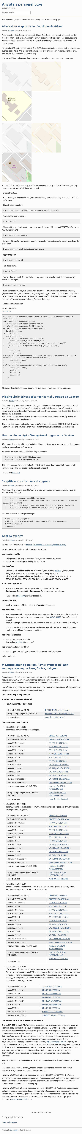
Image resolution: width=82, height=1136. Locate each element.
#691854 (16, 472)
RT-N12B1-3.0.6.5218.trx (59, 913)
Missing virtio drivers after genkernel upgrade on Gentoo (40, 396)
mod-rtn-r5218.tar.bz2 (58, 959)
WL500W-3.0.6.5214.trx (58, 852)
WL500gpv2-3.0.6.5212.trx (60, 768)
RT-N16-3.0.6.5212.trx (58, 761)
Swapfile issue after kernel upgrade (26, 481)
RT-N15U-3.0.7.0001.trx (51, 1004)
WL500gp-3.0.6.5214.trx (59, 844)
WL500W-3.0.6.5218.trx (58, 931)
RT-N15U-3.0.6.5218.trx (58, 917)
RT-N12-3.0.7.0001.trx (51, 997)
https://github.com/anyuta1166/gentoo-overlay (46, 545)
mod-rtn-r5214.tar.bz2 (58, 879)
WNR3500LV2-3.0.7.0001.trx (53, 1015)
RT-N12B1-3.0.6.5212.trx (59, 754)
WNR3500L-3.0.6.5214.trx (59, 859)
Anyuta (11, 30)
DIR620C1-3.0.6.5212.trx (59, 739)
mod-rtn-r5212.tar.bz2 (58, 799)
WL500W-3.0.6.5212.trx (58, 772)
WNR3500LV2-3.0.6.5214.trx (60, 862)
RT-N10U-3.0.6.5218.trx (58, 906)
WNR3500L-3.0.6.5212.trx (59, 779)
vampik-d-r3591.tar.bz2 (55, 717)
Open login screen (9, 1122)
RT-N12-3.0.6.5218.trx (58, 910)
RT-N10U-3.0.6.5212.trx (58, 747)
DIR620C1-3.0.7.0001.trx (52, 986)
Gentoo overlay (12, 536)
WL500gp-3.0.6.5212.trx (59, 765)
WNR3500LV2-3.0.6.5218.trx (60, 942)
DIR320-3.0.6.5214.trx (58, 816)
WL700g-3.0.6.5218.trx (58, 935)
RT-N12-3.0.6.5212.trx (58, 750)
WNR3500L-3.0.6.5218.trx (59, 939)
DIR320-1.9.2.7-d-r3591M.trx (57, 710)
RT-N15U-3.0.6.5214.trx (58, 837)
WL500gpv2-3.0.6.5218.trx (60, 928)
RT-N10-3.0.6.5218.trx (58, 903)
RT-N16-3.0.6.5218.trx (58, 921)
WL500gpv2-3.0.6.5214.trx (60, 848)
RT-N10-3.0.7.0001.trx (51, 990)
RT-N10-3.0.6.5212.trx (58, 743)
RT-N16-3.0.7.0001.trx (51, 1008)
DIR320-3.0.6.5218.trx (58, 895)
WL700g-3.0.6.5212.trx (58, 775)
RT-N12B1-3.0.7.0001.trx (52, 1001)
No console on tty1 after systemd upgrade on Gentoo (38, 435)
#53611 (58, 571)
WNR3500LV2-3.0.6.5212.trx (60, 783)
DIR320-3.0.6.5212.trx (58, 736)
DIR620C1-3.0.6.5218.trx (59, 899)
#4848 (52, 617)
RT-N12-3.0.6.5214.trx (58, 830)
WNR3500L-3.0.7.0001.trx (52, 1012)
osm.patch (6, 311)
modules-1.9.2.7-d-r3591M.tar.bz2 (59, 714)
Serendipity (14, 1130)
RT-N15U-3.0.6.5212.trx (58, 757)
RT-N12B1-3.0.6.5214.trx (59, 834)
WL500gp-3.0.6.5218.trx (59, 924)
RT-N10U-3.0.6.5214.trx (58, 826)
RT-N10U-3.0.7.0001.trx (51, 994)
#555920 (20, 642)
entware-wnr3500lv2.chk (21, 1099)
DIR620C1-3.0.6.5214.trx (59, 819)
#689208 (21, 596)
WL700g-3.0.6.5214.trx (58, 855)
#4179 (58, 617)
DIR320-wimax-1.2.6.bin (56, 1042)
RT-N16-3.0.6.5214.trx (58, 841)
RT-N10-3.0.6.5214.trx (58, 823)
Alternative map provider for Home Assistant (32, 26)
